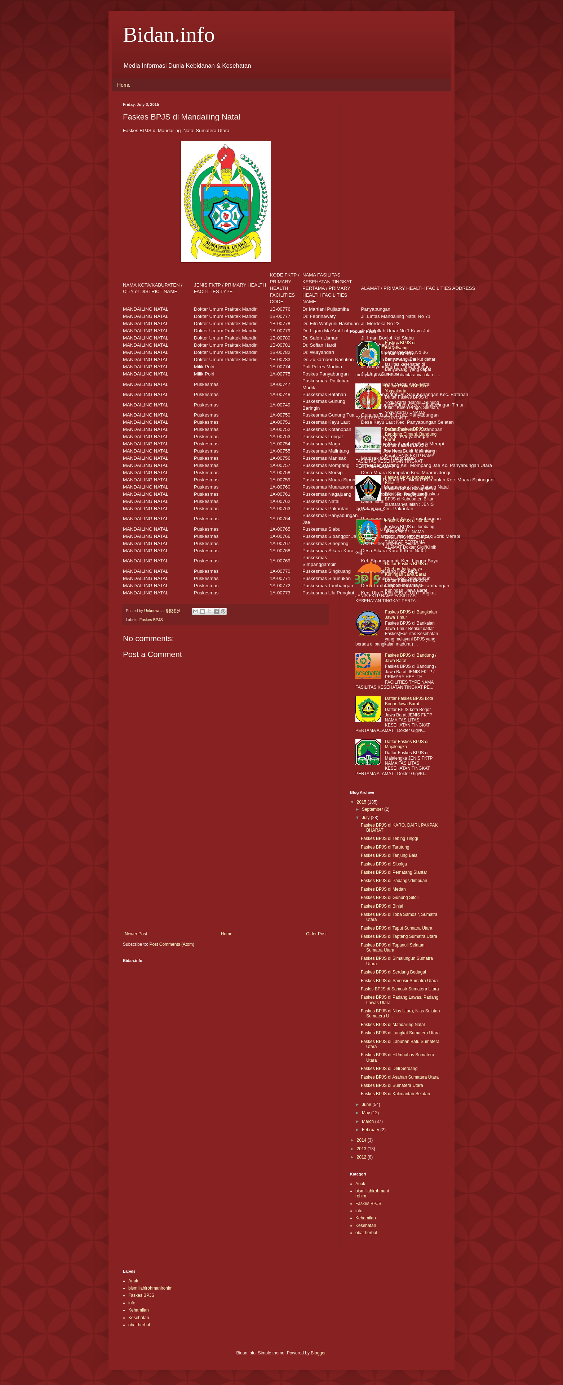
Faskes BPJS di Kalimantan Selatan (395, 1093)
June (367, 1104)
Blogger (318, 1352)
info (358, 1210)
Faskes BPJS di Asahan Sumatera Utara (400, 1077)
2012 (362, 1157)
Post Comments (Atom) (171, 944)
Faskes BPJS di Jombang (409, 520)
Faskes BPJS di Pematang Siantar (394, 872)
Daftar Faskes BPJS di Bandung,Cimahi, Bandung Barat (410, 434)
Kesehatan (365, 1225)
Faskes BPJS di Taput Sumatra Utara (397, 928)
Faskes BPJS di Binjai (382, 906)
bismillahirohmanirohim (150, 1288)
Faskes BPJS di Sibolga (384, 864)
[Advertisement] (225, 872)
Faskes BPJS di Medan (383, 889)
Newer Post (136, 933)
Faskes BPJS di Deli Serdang (389, 1068)
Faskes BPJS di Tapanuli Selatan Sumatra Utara (393, 948)
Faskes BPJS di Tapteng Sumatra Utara (399, 936)
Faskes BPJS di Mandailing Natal (393, 1024)
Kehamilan (365, 1217)
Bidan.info (169, 34)
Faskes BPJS (151, 619)
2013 (362, 1148)
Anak (360, 1183)
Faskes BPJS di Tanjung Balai (389, 855)
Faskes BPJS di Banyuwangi (400, 345)
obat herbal (366, 1232)
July (366, 817)
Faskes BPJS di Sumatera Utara (392, 1085)
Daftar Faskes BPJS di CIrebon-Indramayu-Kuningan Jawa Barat (407, 569)
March (368, 1121)
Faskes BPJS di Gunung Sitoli (389, 897)
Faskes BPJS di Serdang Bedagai (393, 972)
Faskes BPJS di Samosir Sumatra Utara (399, 980)
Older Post (316, 933)
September (373, 809)
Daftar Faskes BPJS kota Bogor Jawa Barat (409, 701)
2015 (362, 802)
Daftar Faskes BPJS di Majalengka (407, 744)
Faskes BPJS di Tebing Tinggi (389, 838)
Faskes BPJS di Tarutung (385, 847)
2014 (362, 1140)
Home (123, 85)
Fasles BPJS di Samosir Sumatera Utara (400, 988)
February (371, 1129)
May (366, 1112)
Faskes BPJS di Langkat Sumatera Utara (400, 1032)
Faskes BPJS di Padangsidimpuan (394, 880)
